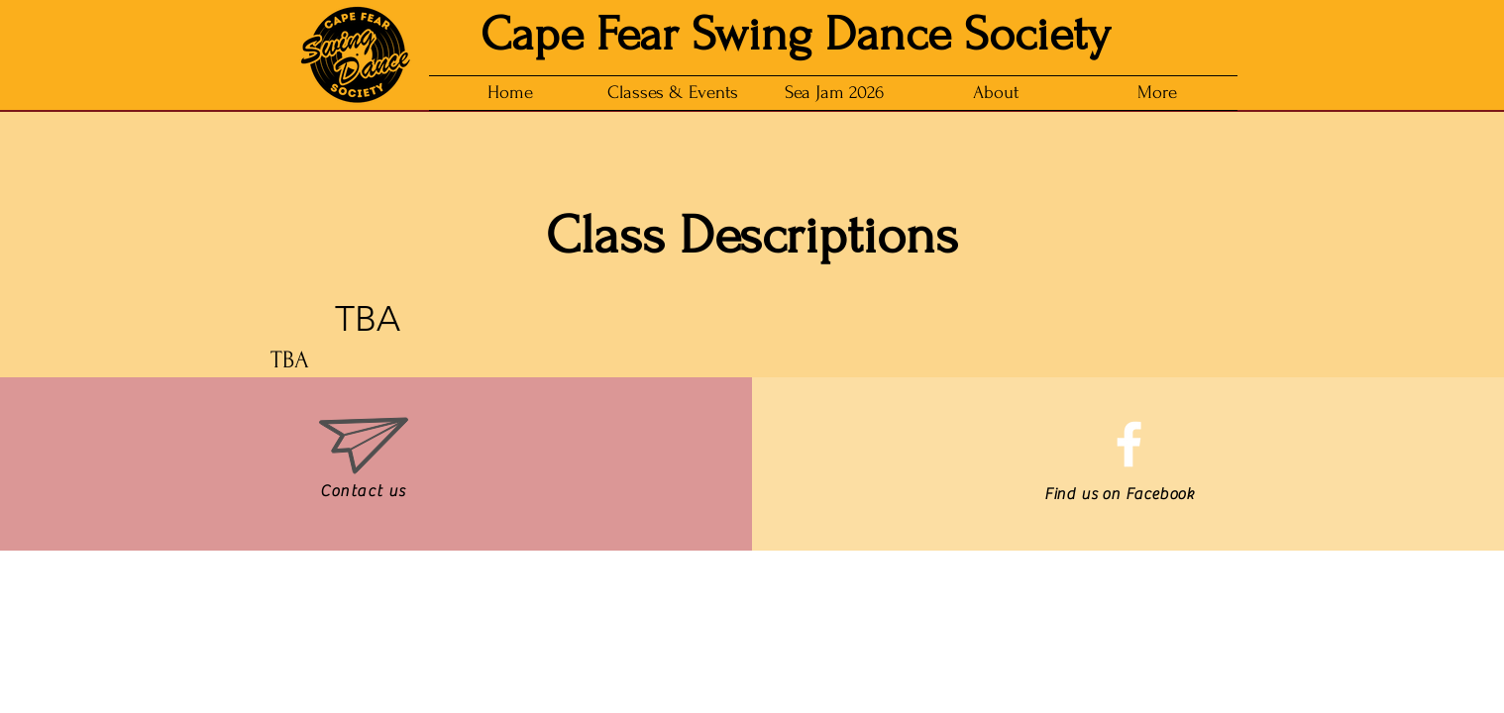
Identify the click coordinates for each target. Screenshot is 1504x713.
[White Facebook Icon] (1129, 444)
